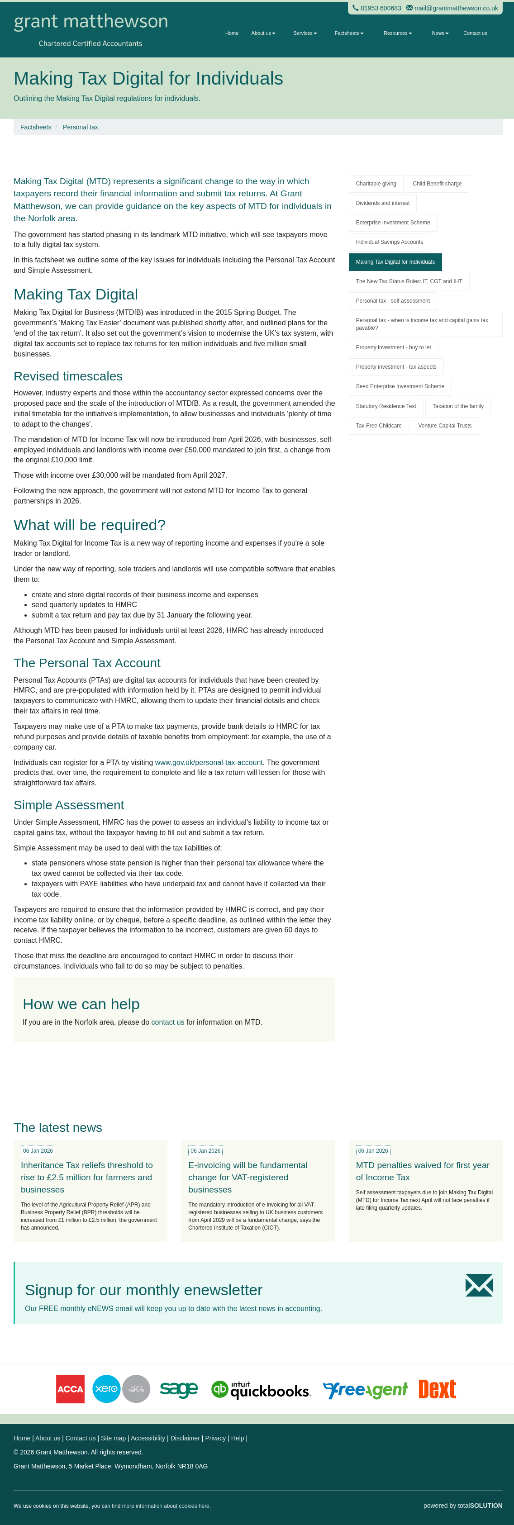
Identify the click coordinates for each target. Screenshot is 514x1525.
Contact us (475, 33)
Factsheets (349, 33)
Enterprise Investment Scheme (393, 222)
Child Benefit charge (437, 184)
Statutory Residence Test (386, 406)
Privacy (215, 1438)
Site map (113, 1438)
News (440, 33)
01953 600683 (381, 8)
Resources (398, 33)
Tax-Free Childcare (379, 426)
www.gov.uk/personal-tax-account (209, 762)
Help (237, 1438)
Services (305, 33)
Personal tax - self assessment (393, 301)
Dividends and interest (383, 203)
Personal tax (80, 127)
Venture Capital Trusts (444, 426)
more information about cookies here (165, 1506)
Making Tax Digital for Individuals (395, 262)
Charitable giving (376, 184)
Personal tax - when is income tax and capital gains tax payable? (422, 324)
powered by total (463, 1505)
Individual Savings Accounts (390, 242)
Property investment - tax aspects (396, 367)
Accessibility (148, 1438)
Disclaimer (185, 1438)
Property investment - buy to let (393, 347)
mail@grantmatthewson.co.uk (456, 8)
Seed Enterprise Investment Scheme (400, 386)
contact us (168, 1022)
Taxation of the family (458, 406)
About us (264, 33)
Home (231, 33)
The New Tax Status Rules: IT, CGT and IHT (409, 281)
